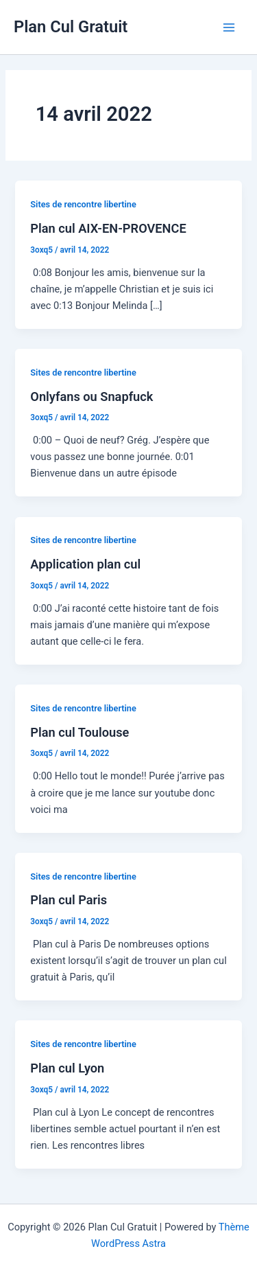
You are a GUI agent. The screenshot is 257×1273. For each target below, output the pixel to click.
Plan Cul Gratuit (70, 26)
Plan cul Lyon (67, 1068)
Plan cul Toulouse (79, 732)
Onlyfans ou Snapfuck (91, 396)
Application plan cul (85, 564)
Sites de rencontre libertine (83, 204)
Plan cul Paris (68, 900)
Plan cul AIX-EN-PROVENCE (108, 228)
